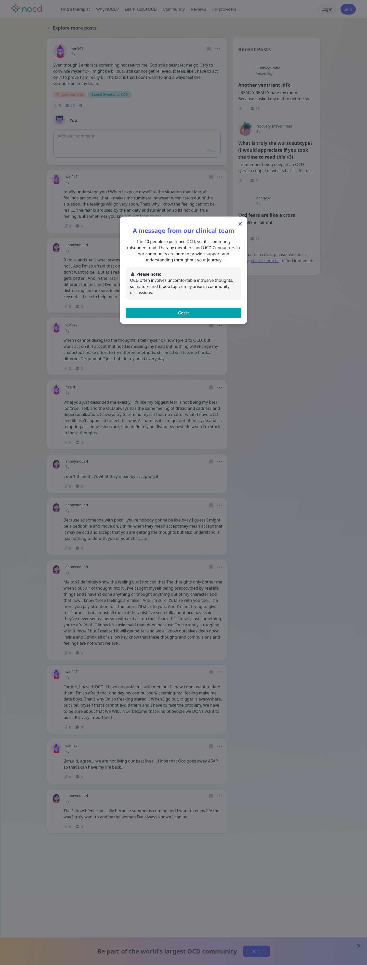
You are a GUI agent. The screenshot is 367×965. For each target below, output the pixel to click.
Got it (183, 313)
